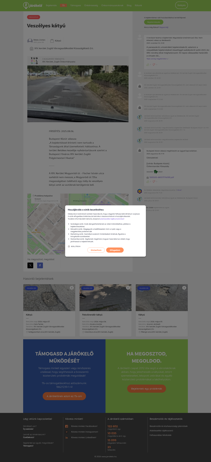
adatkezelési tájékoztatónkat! (112, 219)
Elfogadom (115, 250)
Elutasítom (96, 250)
